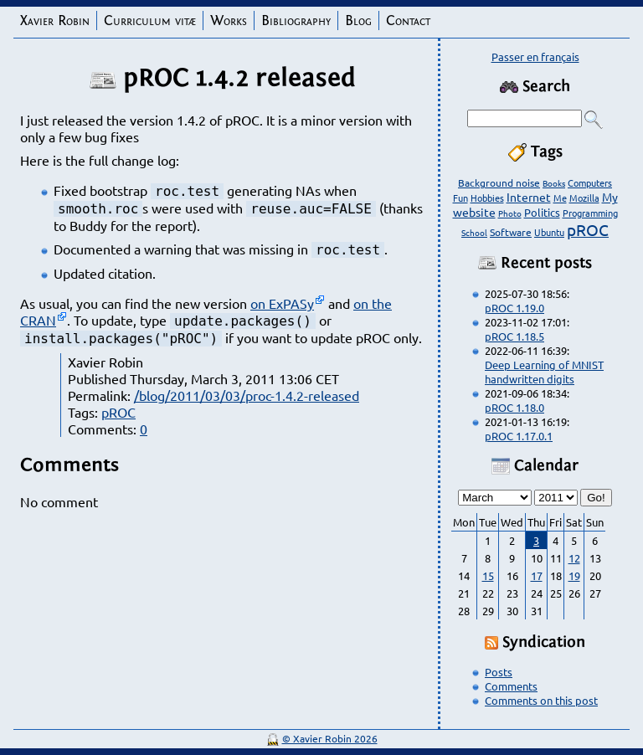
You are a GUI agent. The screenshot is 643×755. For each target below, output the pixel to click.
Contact (408, 20)
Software (511, 232)
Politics (542, 212)
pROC (118, 411)
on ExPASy (282, 303)
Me (560, 197)
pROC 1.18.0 (514, 407)
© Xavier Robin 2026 (330, 738)
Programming (590, 212)
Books (554, 183)
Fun (460, 197)
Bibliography (296, 20)
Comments (511, 686)
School (474, 232)
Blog (358, 20)
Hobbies (487, 197)
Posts (498, 672)
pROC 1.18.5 (514, 336)
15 (488, 575)
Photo (510, 213)
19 (574, 575)
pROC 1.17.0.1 (519, 436)
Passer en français (535, 56)
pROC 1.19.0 (514, 307)
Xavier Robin (55, 20)
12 (574, 558)
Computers (590, 182)
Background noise (499, 182)
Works (228, 20)
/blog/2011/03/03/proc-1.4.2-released (246, 395)
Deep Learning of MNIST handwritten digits (544, 371)
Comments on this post (541, 700)
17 (537, 575)
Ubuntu (549, 232)
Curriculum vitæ (150, 20)
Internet (529, 196)
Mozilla (584, 197)
